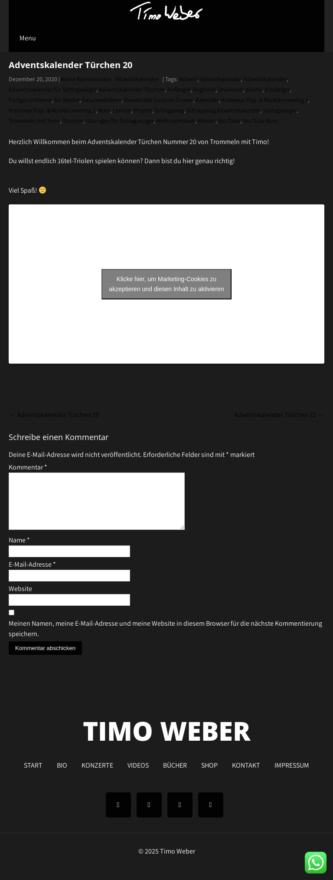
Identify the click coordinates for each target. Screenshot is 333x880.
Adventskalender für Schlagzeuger (52, 89)
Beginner (204, 89)
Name (19, 550)
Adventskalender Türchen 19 (54, 414)
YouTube (229, 121)
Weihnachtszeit (175, 121)
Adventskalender (137, 79)
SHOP (209, 774)
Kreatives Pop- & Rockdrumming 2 (52, 110)
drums (253, 89)
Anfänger (178, 89)
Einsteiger (277, 89)
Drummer (230, 89)
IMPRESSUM (291, 774)
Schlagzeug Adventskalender (223, 110)
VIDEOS (138, 774)
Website (20, 599)
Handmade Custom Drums (158, 100)
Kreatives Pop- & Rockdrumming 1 (264, 100)
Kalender (207, 100)
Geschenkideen (101, 100)
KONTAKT (246, 774)
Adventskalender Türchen (132, 89)
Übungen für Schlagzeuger (119, 121)
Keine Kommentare (86, 79)
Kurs (104, 110)
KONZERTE (97, 774)
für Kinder (66, 100)
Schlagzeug (169, 110)
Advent (188, 79)
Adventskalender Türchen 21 (279, 414)
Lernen (122, 110)
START (33, 774)
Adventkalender (220, 79)
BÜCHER (175, 774)
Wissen (206, 121)
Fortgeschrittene (30, 100)
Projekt (143, 110)
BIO (62, 774)
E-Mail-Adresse (32, 574)
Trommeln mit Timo (34, 121)
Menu (28, 38)
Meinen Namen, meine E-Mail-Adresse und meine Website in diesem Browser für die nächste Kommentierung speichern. (165, 639)
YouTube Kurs (260, 121)
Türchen (72, 121)
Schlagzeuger (280, 110)
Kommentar (28, 467)
